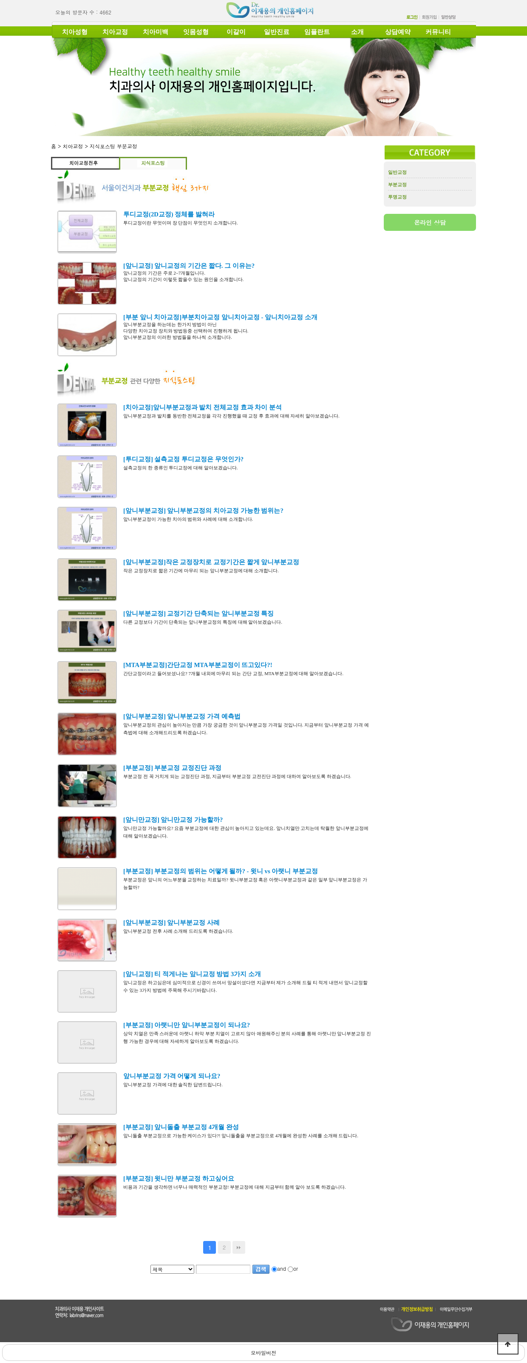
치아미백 (155, 31)
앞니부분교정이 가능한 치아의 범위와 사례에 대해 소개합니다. (188, 519)
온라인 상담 (430, 222)
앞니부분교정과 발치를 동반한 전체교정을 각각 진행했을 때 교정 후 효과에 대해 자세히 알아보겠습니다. (231, 415)
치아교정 (115, 31)
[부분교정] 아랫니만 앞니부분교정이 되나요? (186, 1025)
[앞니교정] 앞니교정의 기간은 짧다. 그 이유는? (189, 265)
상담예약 (398, 31)
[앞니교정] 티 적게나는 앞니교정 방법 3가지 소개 (192, 974)
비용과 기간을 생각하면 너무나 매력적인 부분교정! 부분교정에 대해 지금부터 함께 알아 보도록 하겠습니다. (234, 1187)
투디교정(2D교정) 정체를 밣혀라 (169, 214)
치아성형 (75, 31)
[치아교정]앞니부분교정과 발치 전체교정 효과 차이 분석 (202, 407)
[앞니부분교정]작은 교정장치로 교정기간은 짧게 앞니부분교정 (211, 562)
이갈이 (236, 31)
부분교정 (397, 184)
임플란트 (317, 31)
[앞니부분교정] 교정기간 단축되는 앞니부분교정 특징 (198, 613)
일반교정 (397, 172)
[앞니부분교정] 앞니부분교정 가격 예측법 (182, 716)
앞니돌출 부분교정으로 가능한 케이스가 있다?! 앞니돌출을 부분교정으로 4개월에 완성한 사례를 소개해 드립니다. (242, 1135)
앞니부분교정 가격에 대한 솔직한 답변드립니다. (173, 1084)
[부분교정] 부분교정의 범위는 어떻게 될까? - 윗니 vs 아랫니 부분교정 (220, 871)
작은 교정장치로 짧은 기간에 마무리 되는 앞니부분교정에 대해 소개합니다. (201, 570)
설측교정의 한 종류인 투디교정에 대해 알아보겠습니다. (180, 467)
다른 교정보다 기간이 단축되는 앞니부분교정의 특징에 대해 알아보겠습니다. (202, 622)
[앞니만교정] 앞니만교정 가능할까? (173, 819)
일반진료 (276, 31)
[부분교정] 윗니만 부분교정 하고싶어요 (178, 1178)
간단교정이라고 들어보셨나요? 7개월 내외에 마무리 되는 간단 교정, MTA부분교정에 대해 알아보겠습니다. (233, 673)
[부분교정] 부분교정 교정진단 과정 (172, 767)
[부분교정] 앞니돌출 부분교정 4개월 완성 (181, 1127)
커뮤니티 (438, 31)
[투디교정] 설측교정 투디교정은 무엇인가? (183, 459)
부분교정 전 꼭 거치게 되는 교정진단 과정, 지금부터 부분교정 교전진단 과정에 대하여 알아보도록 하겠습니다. (237, 776)
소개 (357, 31)
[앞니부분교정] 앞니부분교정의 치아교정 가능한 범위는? (203, 510)
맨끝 (238, 1247)
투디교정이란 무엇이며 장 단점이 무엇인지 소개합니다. (180, 222)
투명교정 (397, 196)
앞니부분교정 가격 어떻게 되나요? (171, 1076)
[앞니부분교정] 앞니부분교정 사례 (171, 922)
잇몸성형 (196, 31)
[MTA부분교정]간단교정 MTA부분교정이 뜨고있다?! (197, 665)
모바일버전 (263, 1352)
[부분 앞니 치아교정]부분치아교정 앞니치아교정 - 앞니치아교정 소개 (220, 317)
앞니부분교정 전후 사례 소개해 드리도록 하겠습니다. (178, 931)
